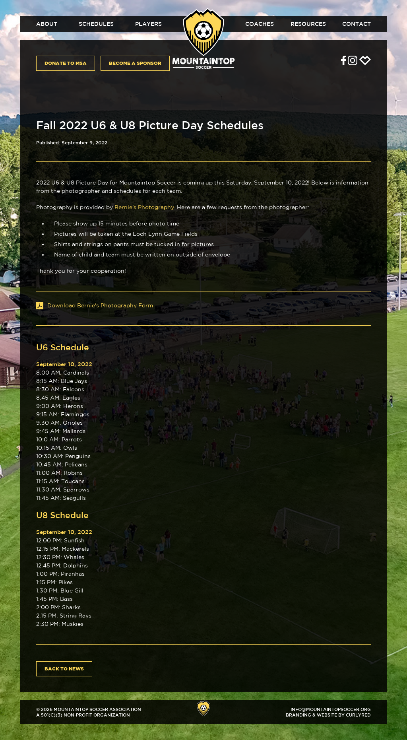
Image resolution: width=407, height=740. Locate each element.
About (46, 24)
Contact (356, 24)
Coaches (259, 24)
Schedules (96, 24)
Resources (308, 24)
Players (148, 24)
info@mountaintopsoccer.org (331, 709)
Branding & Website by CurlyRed (328, 714)
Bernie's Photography (144, 207)
